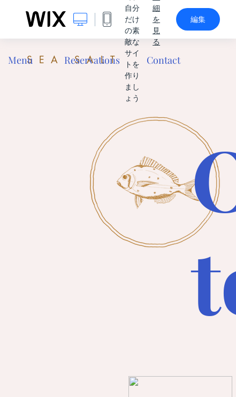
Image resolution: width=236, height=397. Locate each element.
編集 (198, 19)
